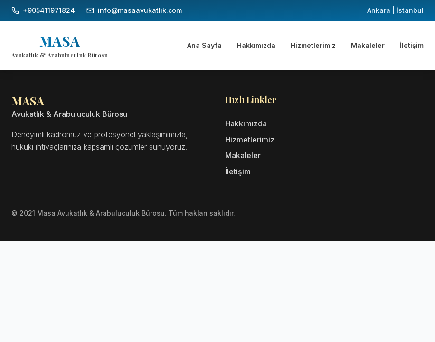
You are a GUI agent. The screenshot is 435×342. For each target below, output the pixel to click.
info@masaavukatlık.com (140, 10)
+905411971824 (49, 10)
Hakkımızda (256, 45)
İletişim (412, 45)
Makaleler (368, 45)
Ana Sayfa (204, 45)
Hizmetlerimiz (313, 45)
